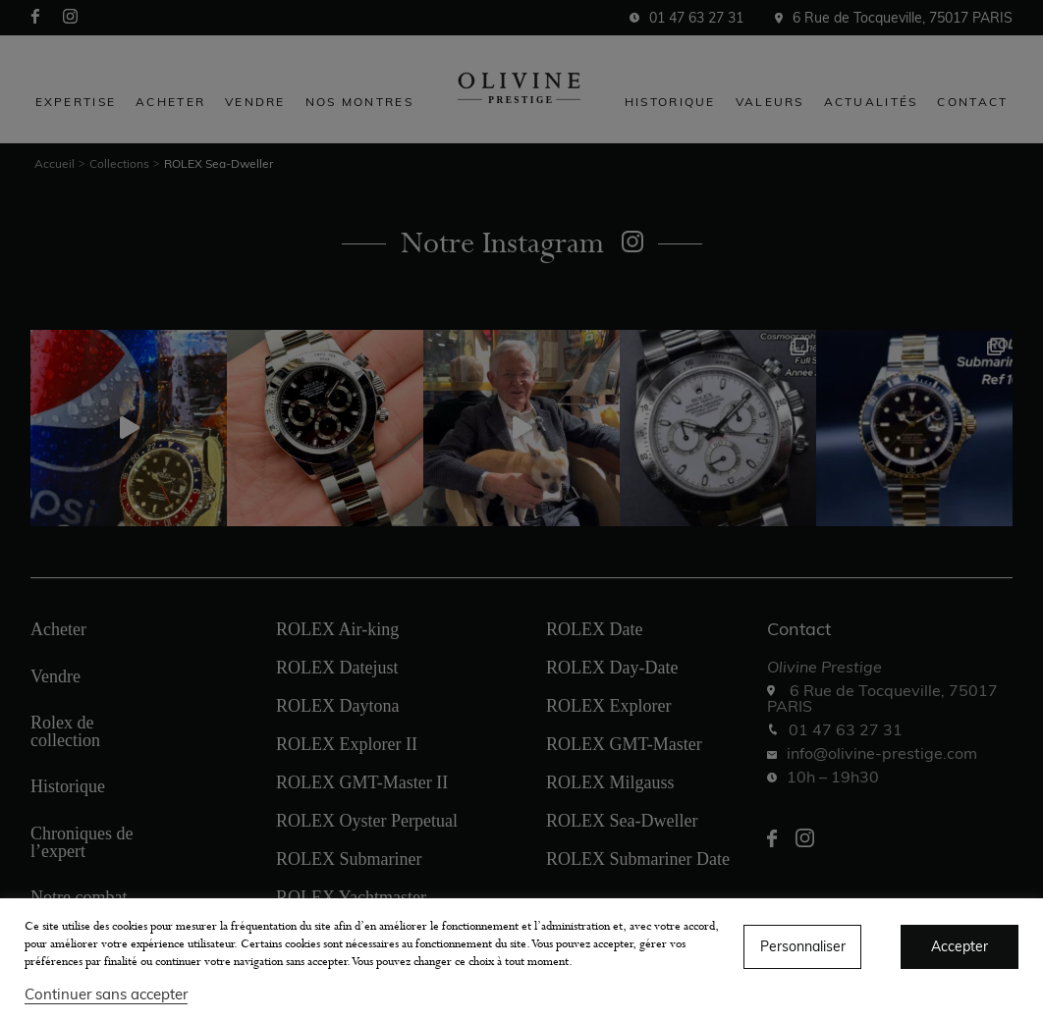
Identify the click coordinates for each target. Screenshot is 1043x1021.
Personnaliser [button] (803, 946)
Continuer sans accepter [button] (106, 994)
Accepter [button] (959, 946)
